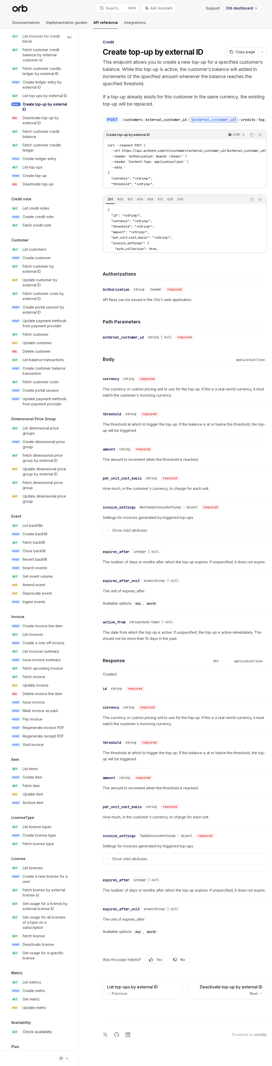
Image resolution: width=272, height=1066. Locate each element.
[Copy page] (242, 52)
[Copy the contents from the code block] (252, 135)
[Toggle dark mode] (64, 1058)
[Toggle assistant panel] (159, 8)
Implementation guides (66, 24)
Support (213, 8)
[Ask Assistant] (260, 135)
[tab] (110, 199)
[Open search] (117, 8)
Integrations (135, 24)
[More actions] (262, 52)
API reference (105, 24)
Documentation (26, 24)
